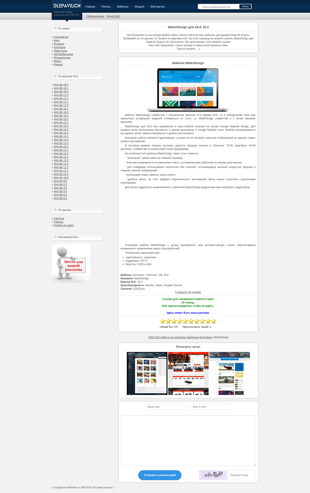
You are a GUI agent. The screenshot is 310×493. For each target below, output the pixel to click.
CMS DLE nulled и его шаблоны (167, 337)
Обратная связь (95, 16)
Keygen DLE (113, 16)
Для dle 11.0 (61, 174)
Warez (57, 61)
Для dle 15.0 (61, 125)
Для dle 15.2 (61, 119)
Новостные (60, 50)
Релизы (106, 6)
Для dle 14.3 (61, 129)
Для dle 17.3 (61, 95)
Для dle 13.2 (61, 146)
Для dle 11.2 (61, 167)
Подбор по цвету (64, 225)
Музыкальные (62, 57)
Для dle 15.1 (61, 122)
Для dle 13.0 (61, 153)
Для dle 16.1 (61, 108)
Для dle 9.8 (60, 181)
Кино (57, 40)
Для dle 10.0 (61, 177)
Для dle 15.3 (61, 115)
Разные (58, 64)
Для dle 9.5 (60, 191)
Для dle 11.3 (61, 163)
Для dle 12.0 (61, 160)
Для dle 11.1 (61, 170)
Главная (90, 6)
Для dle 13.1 (61, 150)
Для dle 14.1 (61, 136)
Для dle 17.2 (61, 98)
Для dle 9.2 (60, 198)
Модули (139, 6)
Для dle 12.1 (61, 156)
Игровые (59, 43)
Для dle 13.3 (61, 143)
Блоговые (59, 47)
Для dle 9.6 (60, 187)
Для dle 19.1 (61, 84)
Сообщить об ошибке (188, 292)
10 (213, 321)
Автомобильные (63, 54)
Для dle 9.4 (60, 194)
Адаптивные (61, 36)
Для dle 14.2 (61, 132)
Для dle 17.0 (61, 105)
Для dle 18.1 (61, 88)
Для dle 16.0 (61, 112)
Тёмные (58, 221)
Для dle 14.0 (61, 139)
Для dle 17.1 (61, 101)
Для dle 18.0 (61, 91)
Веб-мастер (157, 6)
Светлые (59, 218)
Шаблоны (122, 6)
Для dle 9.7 (60, 184)
